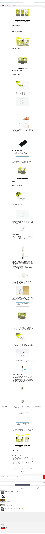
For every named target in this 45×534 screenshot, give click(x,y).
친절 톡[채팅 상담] (2, 528)
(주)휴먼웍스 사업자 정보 (4, 524)
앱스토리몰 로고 (1, 524)
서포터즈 (22, 1)
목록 (43, 482)
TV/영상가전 (37, 487)
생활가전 (7, 488)
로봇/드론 (22, 487)
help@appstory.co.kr (5, 525)
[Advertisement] (20, 517)
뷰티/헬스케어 (22, 488)
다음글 (5, 479)
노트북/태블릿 (37, 488)
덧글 (11, 473)
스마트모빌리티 (7, 487)
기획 (7, 489)
